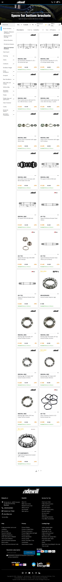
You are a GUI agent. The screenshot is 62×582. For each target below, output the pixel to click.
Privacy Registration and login (29, 533)
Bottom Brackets (8, 40)
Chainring (5, 56)
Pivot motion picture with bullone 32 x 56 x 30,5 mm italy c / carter (50, 100)
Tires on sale (45, 546)
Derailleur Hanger (7, 67)
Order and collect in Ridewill (9, 537)
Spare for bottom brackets (44, 13)
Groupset (5, 75)
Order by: (30, 30)
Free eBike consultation (48, 519)
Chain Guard (6, 52)
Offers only (52, 24)
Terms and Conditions (7, 538)
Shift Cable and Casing (7, 83)
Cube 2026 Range (46, 529)
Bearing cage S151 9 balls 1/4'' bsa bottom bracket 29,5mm (49, 337)
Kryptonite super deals (48, 538)
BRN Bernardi (45, 295)
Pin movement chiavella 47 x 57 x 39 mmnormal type (26, 61)
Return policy (5, 542)
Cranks (5, 106)
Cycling (17, 13)
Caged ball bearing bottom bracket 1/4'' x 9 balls (27, 455)
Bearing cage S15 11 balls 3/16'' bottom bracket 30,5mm (48, 377)
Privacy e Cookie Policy (27, 529)
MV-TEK (43, 216)
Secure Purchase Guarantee (9, 540)
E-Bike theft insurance (47, 504)
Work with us (25, 511)
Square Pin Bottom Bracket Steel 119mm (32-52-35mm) (49, 258)
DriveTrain (23, 13)
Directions (6, 505)
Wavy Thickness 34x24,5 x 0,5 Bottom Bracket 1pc (48, 416)
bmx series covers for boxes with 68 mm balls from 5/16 (26, 179)
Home (13, 13)
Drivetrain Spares (5, 110)
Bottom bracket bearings (8, 36)
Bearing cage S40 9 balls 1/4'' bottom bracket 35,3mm (25, 337)
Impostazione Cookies (27, 544)
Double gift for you (46, 531)
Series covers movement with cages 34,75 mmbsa (50, 140)
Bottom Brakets (31, 13)
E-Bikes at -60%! (46, 535)
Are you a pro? (45, 513)
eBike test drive (46, 506)
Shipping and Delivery (7, 535)
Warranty (44, 515)
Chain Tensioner (7, 103)
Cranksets (5, 64)
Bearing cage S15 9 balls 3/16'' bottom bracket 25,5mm (25, 377)
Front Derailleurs (6, 71)
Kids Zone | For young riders (49, 537)
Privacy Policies (26, 527)
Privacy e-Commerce (27, 531)
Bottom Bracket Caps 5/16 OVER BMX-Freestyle (26, 258)
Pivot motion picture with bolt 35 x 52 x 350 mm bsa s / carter (27, 100)
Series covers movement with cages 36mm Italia (27, 140)
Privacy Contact (26, 535)
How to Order (5, 531)
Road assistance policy (48, 509)
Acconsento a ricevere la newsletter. (21, 556)
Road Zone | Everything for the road (51, 544)
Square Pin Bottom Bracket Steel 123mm (49, 219)
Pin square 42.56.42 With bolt (48, 179)
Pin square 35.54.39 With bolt (25, 218)
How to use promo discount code (10, 544)
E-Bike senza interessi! (47, 533)
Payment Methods (6, 533)
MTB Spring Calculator (47, 517)
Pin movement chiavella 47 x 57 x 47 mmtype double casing (49, 61)
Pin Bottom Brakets (9, 44)
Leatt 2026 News (46, 540)
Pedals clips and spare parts (7, 99)
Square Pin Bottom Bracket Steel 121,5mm (26, 298)
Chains (4, 60)
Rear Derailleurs (7, 79)
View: (47, 30)
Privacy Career (25, 538)
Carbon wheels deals (47, 527)
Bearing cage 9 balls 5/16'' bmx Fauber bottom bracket (26, 416)
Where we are (25, 507)
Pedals (5, 95)
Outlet (43, 542)
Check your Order (46, 502)
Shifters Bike (6, 87)
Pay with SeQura (46, 507)
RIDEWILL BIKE (22, 59)
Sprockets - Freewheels (6, 114)
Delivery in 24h (40, 24)
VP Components (23, 453)
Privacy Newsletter (27, 537)
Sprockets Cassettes (5, 91)
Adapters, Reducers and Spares (9, 32)
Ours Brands (25, 509)
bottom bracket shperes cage (48, 297)
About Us (24, 502)
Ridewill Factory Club (27, 506)
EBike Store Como (26, 504)
